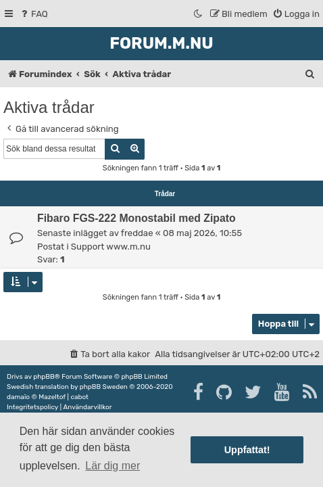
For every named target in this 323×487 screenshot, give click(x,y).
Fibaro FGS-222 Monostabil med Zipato (136, 218)
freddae (137, 233)
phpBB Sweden (104, 387)
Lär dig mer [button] (112, 465)
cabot (79, 397)
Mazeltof (52, 397)
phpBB (43, 377)
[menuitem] (33, 14)
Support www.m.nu (111, 246)
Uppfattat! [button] (247, 449)
